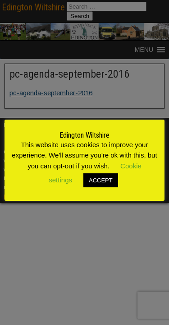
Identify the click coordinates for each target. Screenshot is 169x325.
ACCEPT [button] (101, 180)
